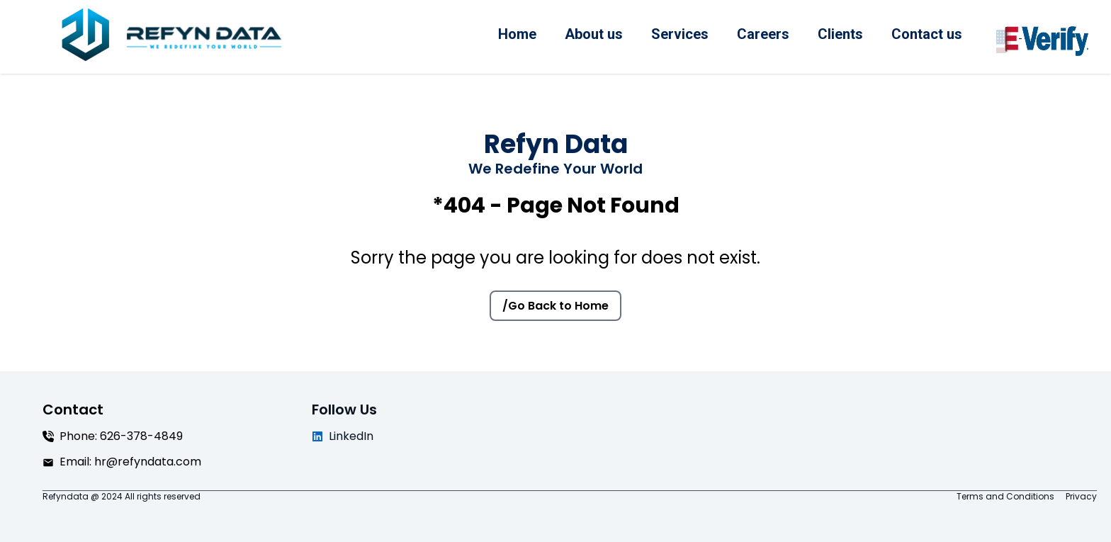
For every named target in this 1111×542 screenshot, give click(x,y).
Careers (763, 34)
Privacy (1081, 496)
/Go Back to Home (555, 306)
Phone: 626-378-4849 (113, 436)
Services (680, 34)
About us (594, 34)
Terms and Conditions (1005, 496)
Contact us (926, 34)
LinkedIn (342, 436)
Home (517, 34)
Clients (840, 34)
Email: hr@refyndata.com (122, 461)
